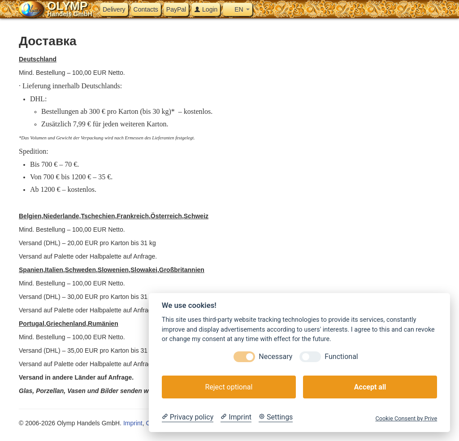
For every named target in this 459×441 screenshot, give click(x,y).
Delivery (114, 9)
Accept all (370, 387)
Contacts (146, 9)
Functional (341, 356)
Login (205, 9)
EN (237, 9)
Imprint (133, 423)
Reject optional (228, 387)
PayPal (176, 9)
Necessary (275, 356)
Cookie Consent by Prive (406, 418)
